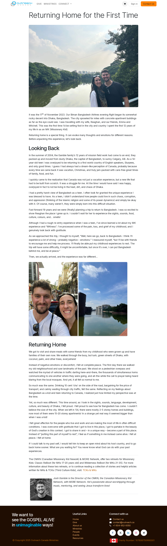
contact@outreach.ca (123, 522)
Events (76, 535)
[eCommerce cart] (125, 4)
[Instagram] (136, 533)
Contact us (118, 519)
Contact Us (148, 3)
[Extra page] (144, 533)
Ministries (77, 528)
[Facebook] (113, 533)
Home (76, 519)
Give (75, 522)
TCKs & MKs (90, 470)
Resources (78, 538)
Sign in (134, 3)
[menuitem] (39, 3)
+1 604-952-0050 (122, 525)
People (76, 531)
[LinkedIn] (128, 533)
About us (77, 525)
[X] (120, 533)
